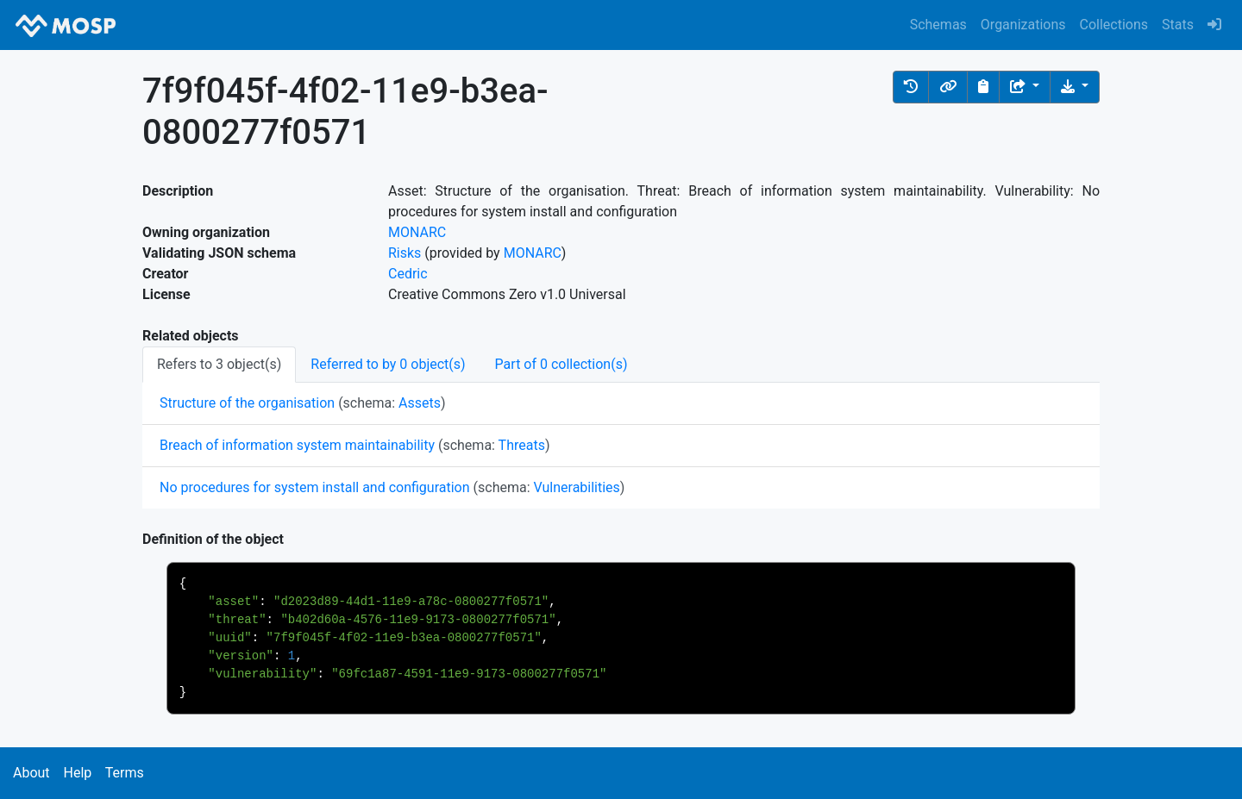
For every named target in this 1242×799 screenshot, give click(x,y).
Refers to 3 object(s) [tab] (219, 364)
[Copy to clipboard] (983, 87)
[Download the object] (1075, 87)
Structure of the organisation (247, 403)
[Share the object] (1025, 87)
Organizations (1023, 24)
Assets (419, 403)
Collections (1114, 24)
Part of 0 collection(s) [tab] (561, 364)
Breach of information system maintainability (297, 445)
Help (77, 773)
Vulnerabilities (577, 487)
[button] (911, 87)
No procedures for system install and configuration (315, 487)
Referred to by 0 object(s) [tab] (387, 364)
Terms (124, 773)
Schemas (938, 24)
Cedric (408, 273)
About (31, 773)
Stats (1178, 24)
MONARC (417, 232)
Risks (404, 253)
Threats (522, 445)
